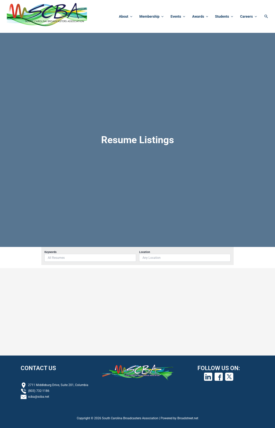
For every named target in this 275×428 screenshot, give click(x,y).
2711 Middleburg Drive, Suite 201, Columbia (58, 385)
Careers (248, 16)
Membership (151, 16)
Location (144, 252)
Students (224, 16)
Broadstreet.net (187, 418)
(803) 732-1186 (38, 391)
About (125, 16)
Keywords (50, 252)
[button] (266, 16)
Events (178, 16)
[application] (130, 16)
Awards (200, 16)
